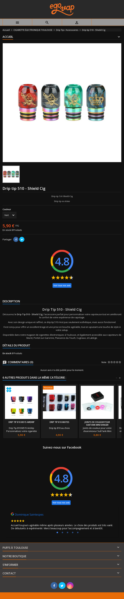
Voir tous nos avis (62, 285)
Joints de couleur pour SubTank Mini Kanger (97, 423)
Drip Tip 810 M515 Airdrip (21, 422)
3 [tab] (67, 532)
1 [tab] (57, 532)
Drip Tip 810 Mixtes (59, 422)
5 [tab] (77, 532)
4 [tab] (72, 532)
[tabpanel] (62, 522)
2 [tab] (62, 532)
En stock (7, 230)
